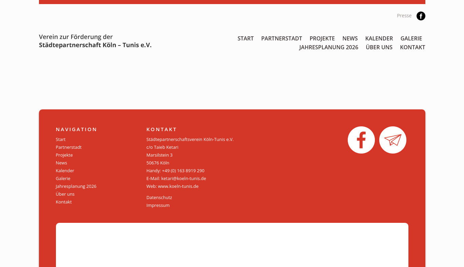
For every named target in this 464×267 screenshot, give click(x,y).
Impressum (158, 205)
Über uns (379, 47)
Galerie (411, 38)
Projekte (322, 38)
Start (246, 38)
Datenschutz (159, 197)
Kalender (379, 38)
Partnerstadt (281, 38)
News (350, 38)
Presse (404, 15)
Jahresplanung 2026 (328, 47)
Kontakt (412, 47)
